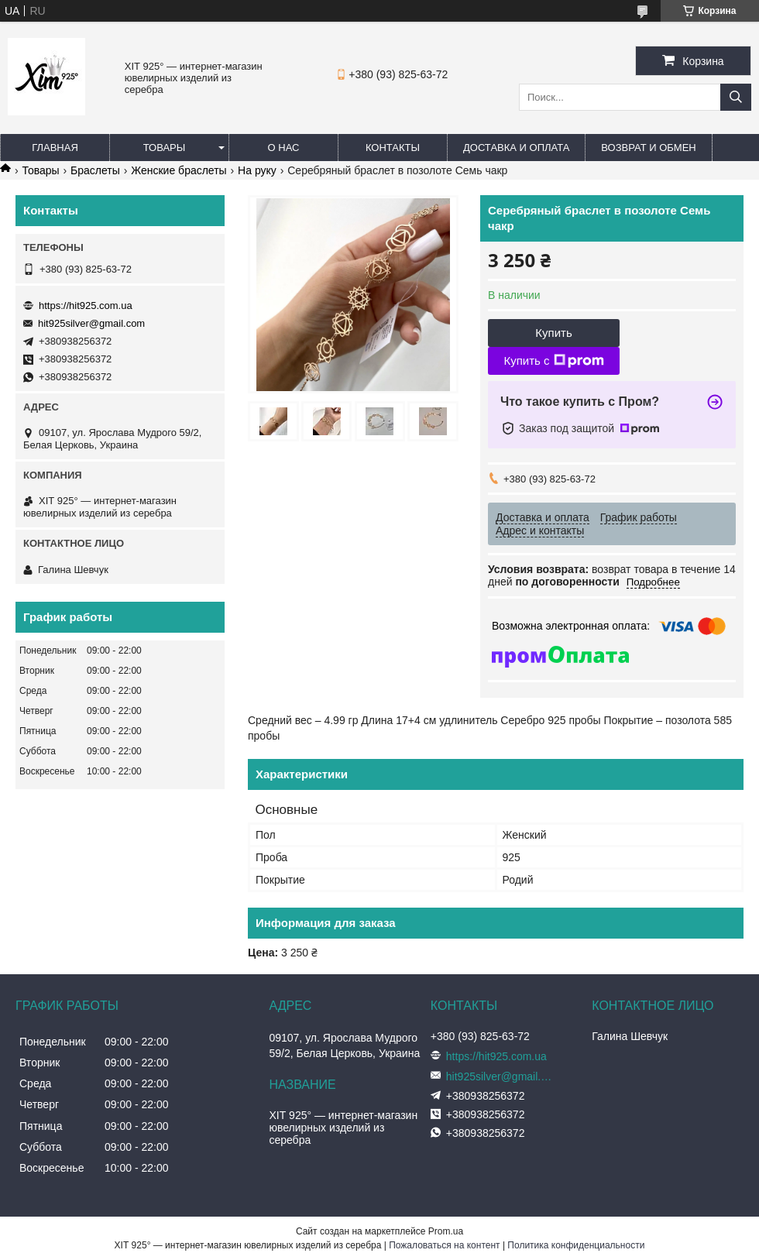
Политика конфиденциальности (575, 1245)
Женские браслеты (178, 170)
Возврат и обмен (648, 147)
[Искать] (735, 97)
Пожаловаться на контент (444, 1245)
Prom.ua (445, 1231)
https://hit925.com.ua (85, 305)
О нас (284, 147)
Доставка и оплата (516, 147)
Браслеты (95, 170)
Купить (553, 332)
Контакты (393, 147)
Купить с (553, 361)
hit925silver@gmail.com (91, 323)
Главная (55, 147)
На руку (257, 170)
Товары (164, 147)
